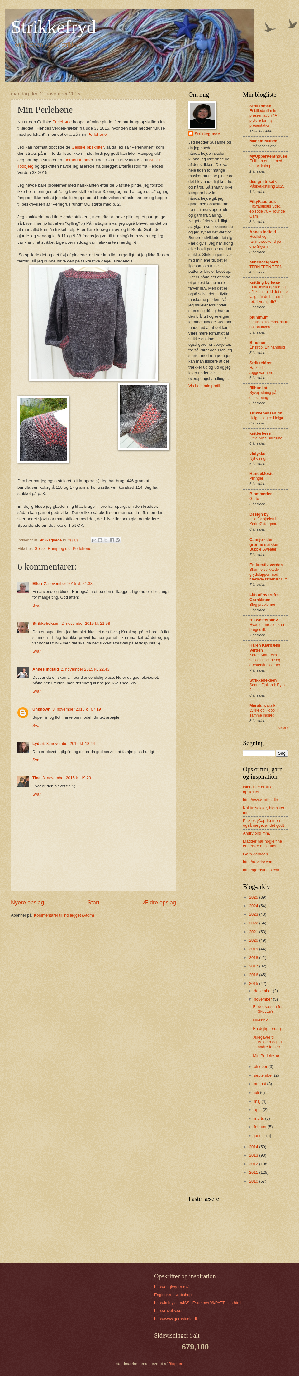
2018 (254, 957)
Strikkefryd (53, 27)
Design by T (260, 514)
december (263, 990)
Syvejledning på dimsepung (262, 395)
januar (260, 1135)
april (258, 1109)
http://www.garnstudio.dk (176, 1318)
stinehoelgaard (263, 262)
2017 (254, 966)
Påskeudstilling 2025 (266, 186)
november (263, 999)
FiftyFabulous (262, 201)
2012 (254, 1164)
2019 (254, 949)
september (264, 1075)
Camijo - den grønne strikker (264, 542)
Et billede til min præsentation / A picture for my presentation (263, 118)
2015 (254, 983)
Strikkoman (260, 106)
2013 (254, 1155)
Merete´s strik (262, 705)
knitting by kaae (264, 282)
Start (93, 902)
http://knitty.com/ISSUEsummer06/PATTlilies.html (197, 1302)
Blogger (175, 1363)
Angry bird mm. (256, 833)
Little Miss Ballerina (265, 438)
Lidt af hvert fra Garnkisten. (264, 597)
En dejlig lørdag (267, 1028)
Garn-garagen (255, 854)
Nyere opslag (27, 902)
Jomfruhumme (78, 160)
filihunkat (258, 387)
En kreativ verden (266, 564)
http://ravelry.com (258, 861)
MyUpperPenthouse (268, 156)
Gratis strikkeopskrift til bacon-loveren (268, 324)
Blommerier (260, 494)
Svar (36, 605)
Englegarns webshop (173, 1294)
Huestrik (260, 1020)
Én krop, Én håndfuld (267, 347)
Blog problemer (262, 604)
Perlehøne (62, 122)
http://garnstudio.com (261, 870)
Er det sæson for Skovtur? (267, 1009)
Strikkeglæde (207, 133)
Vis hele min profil (204, 386)
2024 (254, 905)
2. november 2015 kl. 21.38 (68, 583)
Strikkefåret (260, 362)
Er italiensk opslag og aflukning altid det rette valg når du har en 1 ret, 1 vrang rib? (268, 294)
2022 (254, 923)
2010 (254, 1181)
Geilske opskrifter (88, 147)
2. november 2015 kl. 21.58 (85, 623)
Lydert (38, 743)
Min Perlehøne (266, 1055)
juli (257, 1092)
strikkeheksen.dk (265, 413)
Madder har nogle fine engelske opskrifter (262, 843)
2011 (254, 1172)
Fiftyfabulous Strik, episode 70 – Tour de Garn (267, 211)
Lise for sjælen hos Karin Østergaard (265, 521)
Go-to (254, 499)
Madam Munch (263, 141)
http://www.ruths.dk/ (260, 799)
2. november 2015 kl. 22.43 (85, 669)
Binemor (257, 342)
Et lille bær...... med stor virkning (265, 163)
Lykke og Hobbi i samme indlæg (263, 712)
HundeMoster (262, 473)
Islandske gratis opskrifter (257, 789)
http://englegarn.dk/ (171, 1287)
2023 (254, 914)
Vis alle (283, 728)
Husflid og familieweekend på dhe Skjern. (265, 241)
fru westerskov (263, 620)
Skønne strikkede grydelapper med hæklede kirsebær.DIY (268, 574)
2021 (254, 931)
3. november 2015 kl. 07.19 (76, 709)
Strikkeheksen (45, 623)
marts (259, 1118)
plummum (259, 317)
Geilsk (39, 548)
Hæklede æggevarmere (261, 370)
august (260, 1083)
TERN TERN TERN (265, 267)
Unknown (41, 709)
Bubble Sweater (262, 549)
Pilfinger (256, 478)
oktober (261, 1066)
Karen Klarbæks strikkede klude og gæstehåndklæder (264, 660)
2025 (254, 897)
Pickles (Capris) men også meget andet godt (263, 823)
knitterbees (260, 433)
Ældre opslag (159, 902)
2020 (254, 940)
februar (261, 1126)
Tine (36, 778)
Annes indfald (45, 669)
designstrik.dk (263, 181)
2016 (254, 974)
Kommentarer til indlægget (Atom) (64, 915)
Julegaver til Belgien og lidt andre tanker (268, 1042)
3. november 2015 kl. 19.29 (66, 778)
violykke (257, 453)
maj (257, 1101)
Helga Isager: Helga (266, 418)
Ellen (37, 583)
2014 (254, 1146)
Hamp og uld (59, 548)
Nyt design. (258, 458)
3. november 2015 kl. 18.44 (70, 743)
